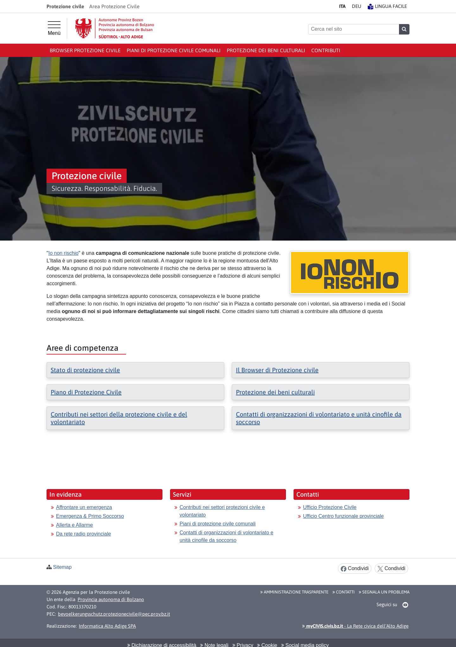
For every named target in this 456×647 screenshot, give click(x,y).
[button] (405, 604)
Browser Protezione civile (85, 50)
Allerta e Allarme (74, 525)
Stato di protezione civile (85, 370)
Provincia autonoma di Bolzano (111, 599)
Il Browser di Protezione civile (277, 370)
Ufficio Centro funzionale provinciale (343, 516)
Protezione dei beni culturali (266, 50)
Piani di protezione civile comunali (174, 50)
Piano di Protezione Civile (86, 392)
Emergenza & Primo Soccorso (90, 516)
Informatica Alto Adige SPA (107, 626)
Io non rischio (63, 253)
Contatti (343, 591)
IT (342, 6)
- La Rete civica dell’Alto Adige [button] (355, 626)
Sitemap (62, 567)
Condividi (355, 569)
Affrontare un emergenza (84, 507)
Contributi (325, 50)
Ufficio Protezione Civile (330, 507)
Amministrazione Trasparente (294, 591)
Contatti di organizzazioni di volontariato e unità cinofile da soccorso (226, 536)
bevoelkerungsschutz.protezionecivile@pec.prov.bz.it (114, 614)
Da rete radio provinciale (83, 534)
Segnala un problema (384, 591)
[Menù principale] (54, 28)
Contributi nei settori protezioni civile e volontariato (222, 511)
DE (356, 6)
